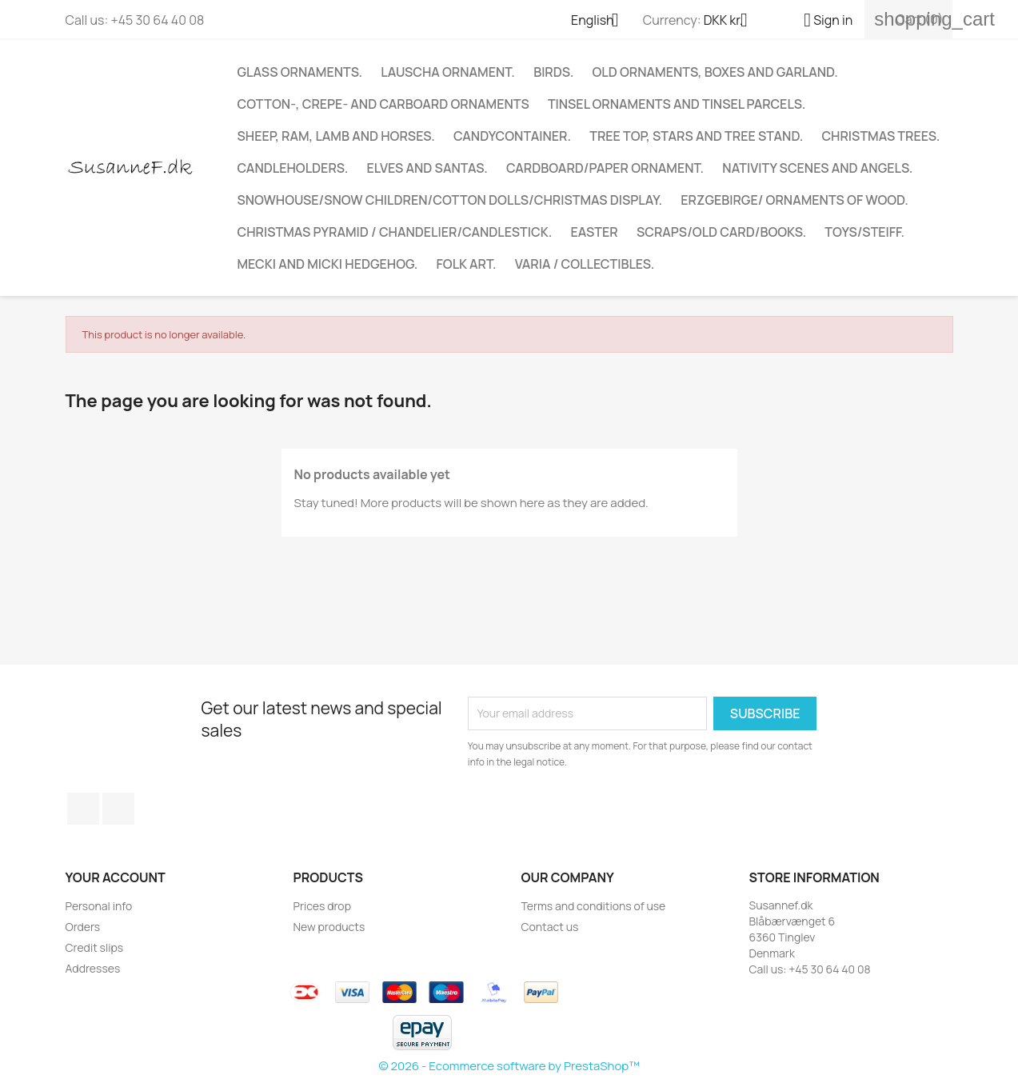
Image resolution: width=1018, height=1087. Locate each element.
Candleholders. (293, 168)
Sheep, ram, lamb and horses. (336, 136)
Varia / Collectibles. (585, 264)
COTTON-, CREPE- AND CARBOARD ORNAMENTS (383, 104)
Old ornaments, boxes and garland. (715, 72)
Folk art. (467, 264)
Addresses (93, 968)
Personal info (99, 905)
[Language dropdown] (601, 21)
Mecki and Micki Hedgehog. (328, 264)
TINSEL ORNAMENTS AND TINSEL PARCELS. (676, 104)
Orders (83, 926)
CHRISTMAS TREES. (880, 136)
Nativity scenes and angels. (817, 168)
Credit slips (95, 947)
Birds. (553, 72)
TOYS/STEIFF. (864, 232)
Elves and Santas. (426, 168)
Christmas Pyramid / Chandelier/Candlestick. (395, 232)
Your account (116, 877)
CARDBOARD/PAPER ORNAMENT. (605, 168)
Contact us (550, 926)
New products (329, 926)
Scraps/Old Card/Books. (721, 232)
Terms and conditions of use (593, 905)
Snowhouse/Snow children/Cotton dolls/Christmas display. (450, 200)
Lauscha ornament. (448, 72)
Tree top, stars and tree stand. (696, 136)
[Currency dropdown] (732, 21)
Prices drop (322, 905)
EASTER (594, 232)
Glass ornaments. (300, 72)
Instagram (118, 809)
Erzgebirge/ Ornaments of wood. (794, 200)
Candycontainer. (512, 136)
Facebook (83, 809)
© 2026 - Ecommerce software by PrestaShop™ (508, 1065)
